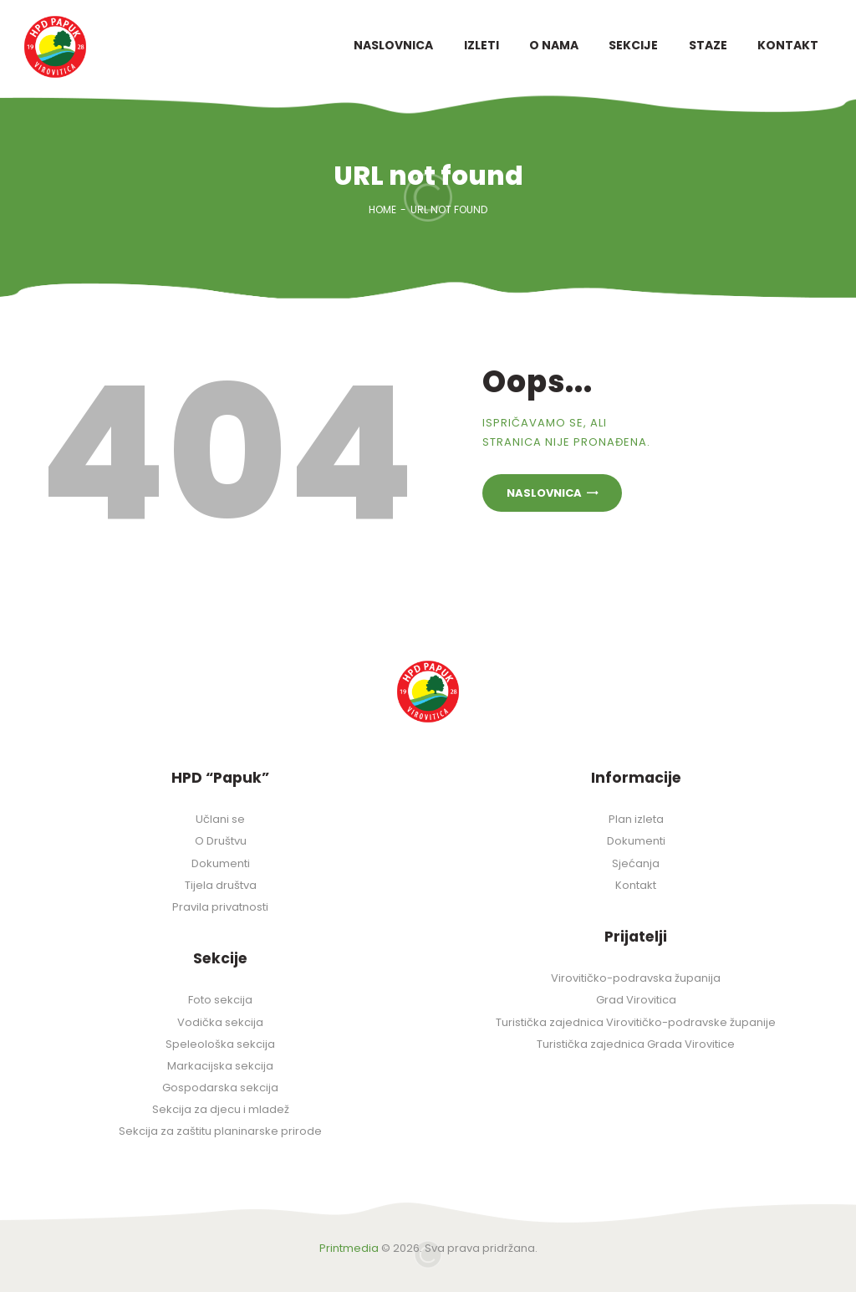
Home (382, 209)
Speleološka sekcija (220, 1044)
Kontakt (635, 885)
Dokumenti (220, 863)
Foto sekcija (220, 1000)
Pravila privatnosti (220, 907)
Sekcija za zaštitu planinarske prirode (220, 1131)
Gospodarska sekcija (220, 1087)
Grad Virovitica (636, 1000)
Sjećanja (636, 863)
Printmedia (349, 1248)
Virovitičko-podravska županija (636, 978)
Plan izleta (636, 819)
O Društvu (221, 841)
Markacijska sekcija (220, 1066)
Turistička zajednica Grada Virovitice (636, 1044)
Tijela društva (221, 885)
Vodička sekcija (220, 1022)
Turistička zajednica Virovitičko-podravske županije (636, 1022)
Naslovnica (544, 493)
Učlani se (220, 819)
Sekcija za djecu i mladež (220, 1109)
